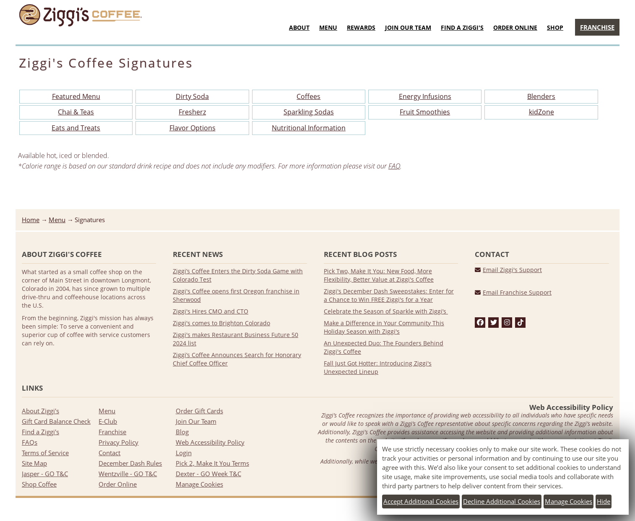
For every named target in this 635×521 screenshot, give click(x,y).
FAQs (29, 442)
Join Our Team (196, 421)
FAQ (394, 166)
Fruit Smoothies (425, 112)
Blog (182, 432)
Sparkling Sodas (309, 112)
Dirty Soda (192, 96)
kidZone (541, 112)
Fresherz (192, 112)
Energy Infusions (425, 96)
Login (184, 452)
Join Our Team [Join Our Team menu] (408, 27)
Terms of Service (45, 452)
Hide (603, 501)
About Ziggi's (40, 411)
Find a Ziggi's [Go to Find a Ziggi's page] (462, 27)
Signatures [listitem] (90, 219)
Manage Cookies (199, 484)
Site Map (34, 463)
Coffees (308, 96)
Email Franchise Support (517, 292)
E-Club (108, 421)
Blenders (541, 96)
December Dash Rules (130, 463)
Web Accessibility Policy (210, 442)
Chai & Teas (76, 112)
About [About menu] (299, 27)
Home (30, 219)
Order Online (118, 484)
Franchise (112, 432)
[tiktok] (520, 323)
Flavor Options (192, 127)
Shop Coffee (39, 484)
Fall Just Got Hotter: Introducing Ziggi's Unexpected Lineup (378, 367)
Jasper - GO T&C (45, 473)
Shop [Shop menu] (555, 27)
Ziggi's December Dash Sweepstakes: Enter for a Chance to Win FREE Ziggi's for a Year (389, 295)
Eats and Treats (76, 127)
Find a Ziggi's (40, 432)
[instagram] (507, 323)
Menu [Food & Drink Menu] (328, 27)
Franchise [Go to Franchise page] (597, 27)
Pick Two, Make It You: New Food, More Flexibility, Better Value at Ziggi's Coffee (379, 275)
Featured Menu (76, 96)
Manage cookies (568, 501)
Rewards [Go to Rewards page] (361, 27)
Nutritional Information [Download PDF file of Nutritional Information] (309, 127)
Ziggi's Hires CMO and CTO (210, 311)
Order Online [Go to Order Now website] (515, 27)
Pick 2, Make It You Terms (212, 463)
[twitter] (493, 323)
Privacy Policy (118, 442)
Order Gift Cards (199, 411)
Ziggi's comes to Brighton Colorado (221, 323)
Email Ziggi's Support (512, 270)
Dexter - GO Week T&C (208, 473)
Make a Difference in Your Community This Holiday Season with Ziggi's (384, 327)
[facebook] (480, 323)
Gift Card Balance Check (56, 421)
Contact (109, 452)
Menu (57, 219)
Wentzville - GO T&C (128, 473)
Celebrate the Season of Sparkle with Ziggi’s (386, 311)
